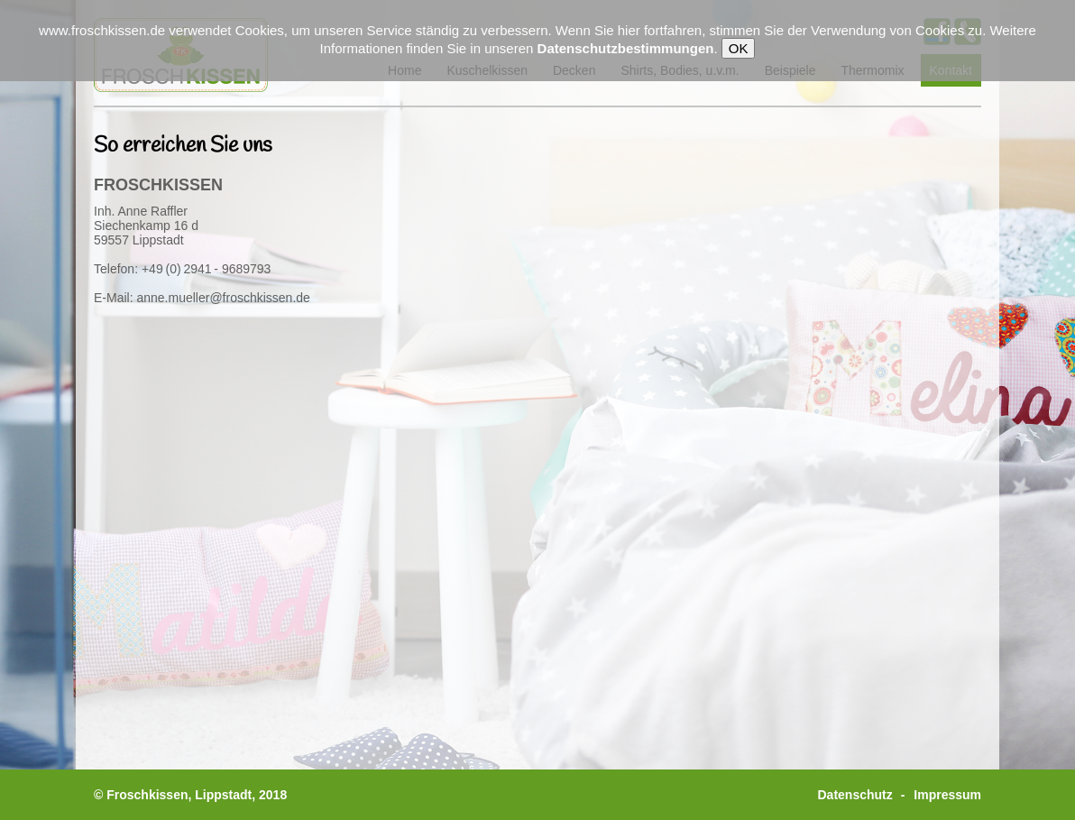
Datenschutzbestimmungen (626, 48)
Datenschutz (855, 795)
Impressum (947, 795)
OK (739, 48)
